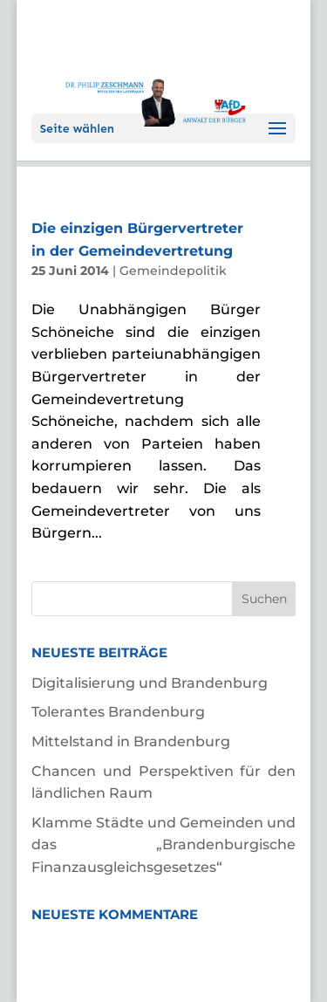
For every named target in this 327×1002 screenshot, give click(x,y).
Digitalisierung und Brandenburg (149, 683)
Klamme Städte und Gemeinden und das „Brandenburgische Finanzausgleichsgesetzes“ (163, 844)
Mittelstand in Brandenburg (130, 741)
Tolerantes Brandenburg (118, 711)
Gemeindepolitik (173, 270)
